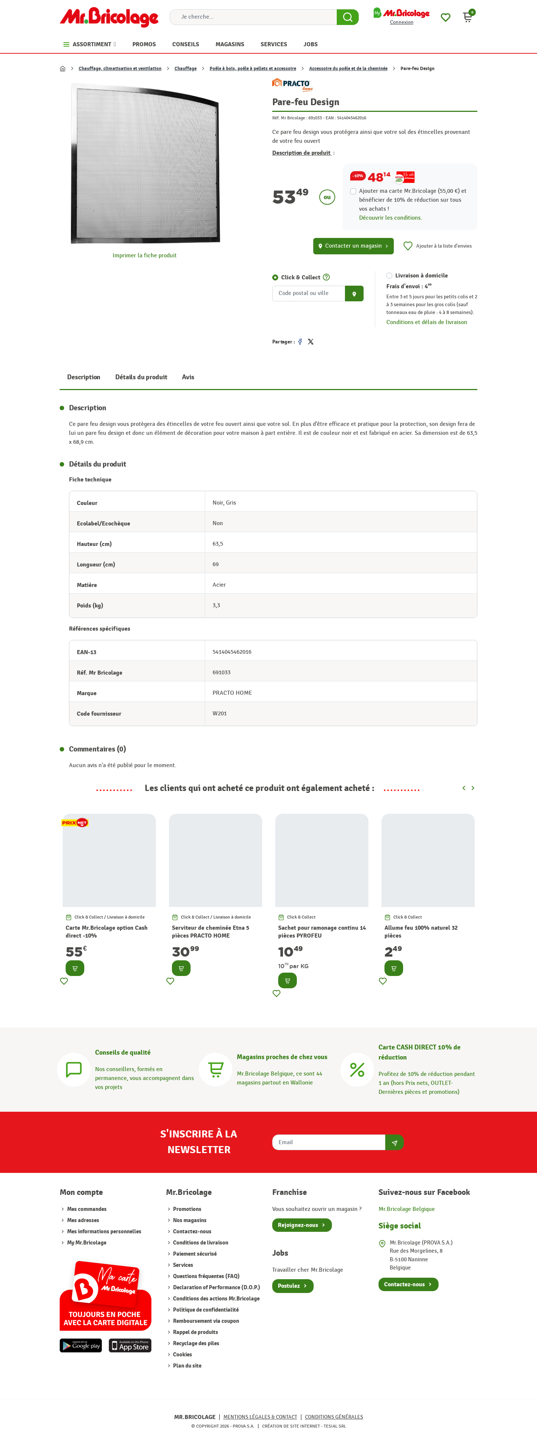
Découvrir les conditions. (390, 218)
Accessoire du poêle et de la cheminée (348, 69)
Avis (188, 377)
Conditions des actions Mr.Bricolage (216, 1298)
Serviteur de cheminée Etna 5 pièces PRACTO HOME (210, 931)
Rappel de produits (195, 1332)
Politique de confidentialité (205, 1309)
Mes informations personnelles (104, 1231)
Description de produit (303, 153)
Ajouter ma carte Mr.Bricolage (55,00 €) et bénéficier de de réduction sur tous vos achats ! (413, 200)
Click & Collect (300, 277)
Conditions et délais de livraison (426, 322)
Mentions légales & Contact (260, 1417)
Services (182, 1265)
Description (83, 377)
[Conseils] (74, 1068)
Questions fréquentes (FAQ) (206, 1276)
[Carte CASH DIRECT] (357, 1068)
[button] (467, 17)
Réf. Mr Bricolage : (289, 117)
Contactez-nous (191, 1231)
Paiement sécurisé (194, 1254)
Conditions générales (334, 1417)
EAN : (331, 117)
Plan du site (186, 1365)
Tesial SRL (335, 1426)
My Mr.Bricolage (86, 1242)
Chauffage (186, 69)
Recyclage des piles (195, 1343)
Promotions (186, 1209)
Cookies (182, 1354)
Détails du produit (141, 377)
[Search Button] (348, 17)
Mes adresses (83, 1220)
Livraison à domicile (421, 275)
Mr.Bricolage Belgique (407, 1209)
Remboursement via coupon (205, 1321)
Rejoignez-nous (298, 1225)
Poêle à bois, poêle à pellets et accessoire (253, 69)
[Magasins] (215, 1068)
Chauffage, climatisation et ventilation (120, 69)
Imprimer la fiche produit (145, 255)
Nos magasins (189, 1220)
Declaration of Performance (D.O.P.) (216, 1287)
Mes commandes (87, 1209)
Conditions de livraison (200, 1242)
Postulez (289, 1286)
